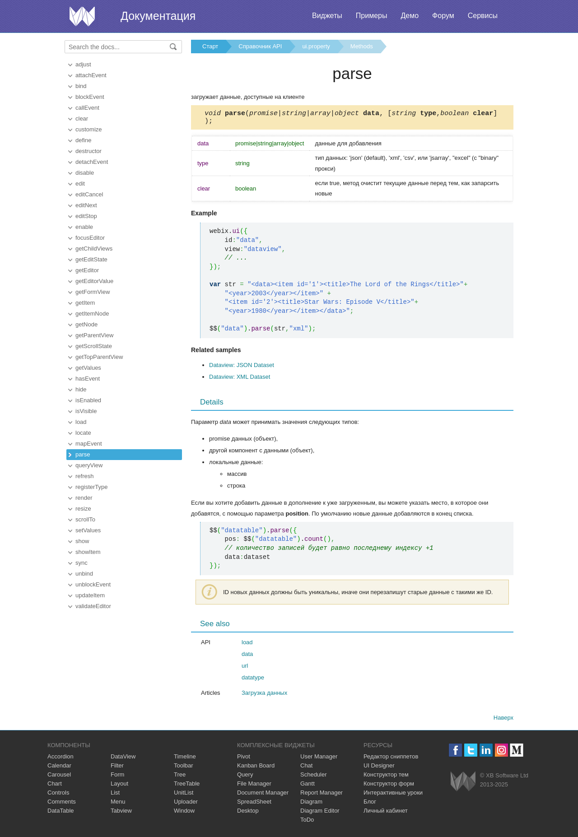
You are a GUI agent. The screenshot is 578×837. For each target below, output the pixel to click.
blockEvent (89, 96)
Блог (370, 804)
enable (84, 226)
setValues (88, 530)
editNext (86, 205)
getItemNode (92, 313)
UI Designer (379, 768)
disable (84, 172)
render (84, 497)
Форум (443, 15)
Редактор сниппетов (391, 759)
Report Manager (321, 795)
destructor (88, 151)
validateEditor (93, 606)
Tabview (121, 813)
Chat (306, 768)
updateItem (90, 595)
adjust (83, 64)
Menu (118, 804)
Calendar (59, 768)
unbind (84, 573)
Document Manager (263, 795)
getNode (86, 324)
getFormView (92, 291)
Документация (158, 15)
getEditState (91, 259)
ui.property (316, 46)
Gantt (307, 786)
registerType (91, 487)
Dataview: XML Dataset (239, 379)
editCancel (89, 194)
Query (245, 777)
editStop (86, 216)
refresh (84, 476)
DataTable (60, 813)
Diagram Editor (320, 813)
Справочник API (260, 46)
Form (117, 777)
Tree (180, 777)
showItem (88, 552)
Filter (117, 768)
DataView (123, 759)
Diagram (311, 804)
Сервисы (483, 15)
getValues (88, 367)
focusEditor (90, 237)
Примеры (371, 15)
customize (88, 129)
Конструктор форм (389, 786)
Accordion (60, 759)
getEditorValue (94, 281)
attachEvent (91, 75)
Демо (410, 15)
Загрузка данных (264, 695)
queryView (89, 465)
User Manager (318, 759)
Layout (119, 786)
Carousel (59, 777)
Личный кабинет (386, 813)
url (245, 668)
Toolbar (183, 768)
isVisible (86, 411)
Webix (463, 784)
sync (81, 562)
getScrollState (93, 346)
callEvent (87, 107)
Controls (58, 795)
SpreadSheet (254, 804)
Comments (61, 804)
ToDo (307, 822)
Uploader (186, 804)
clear (81, 118)
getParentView (94, 335)
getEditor (87, 270)
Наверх (503, 720)
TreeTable (187, 786)
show (82, 541)
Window (184, 813)
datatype (253, 680)
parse (82, 454)
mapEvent (88, 443)
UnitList (183, 795)
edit (80, 183)
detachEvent (91, 161)
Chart (54, 786)
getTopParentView (99, 356)
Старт (210, 46)
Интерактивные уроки (393, 795)
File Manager (254, 786)
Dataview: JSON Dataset (241, 367)
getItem (85, 302)
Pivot (243, 759)
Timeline (185, 759)
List (115, 795)
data (247, 656)
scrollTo (85, 519)
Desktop (248, 813)
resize (83, 508)
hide (81, 389)
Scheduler (313, 777)
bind (81, 86)
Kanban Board (256, 768)
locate (83, 432)
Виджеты (327, 15)
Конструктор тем (386, 777)
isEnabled (88, 400)
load (81, 421)
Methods (361, 46)
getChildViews (93, 248)
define (83, 140)
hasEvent (87, 378)
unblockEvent (93, 584)
